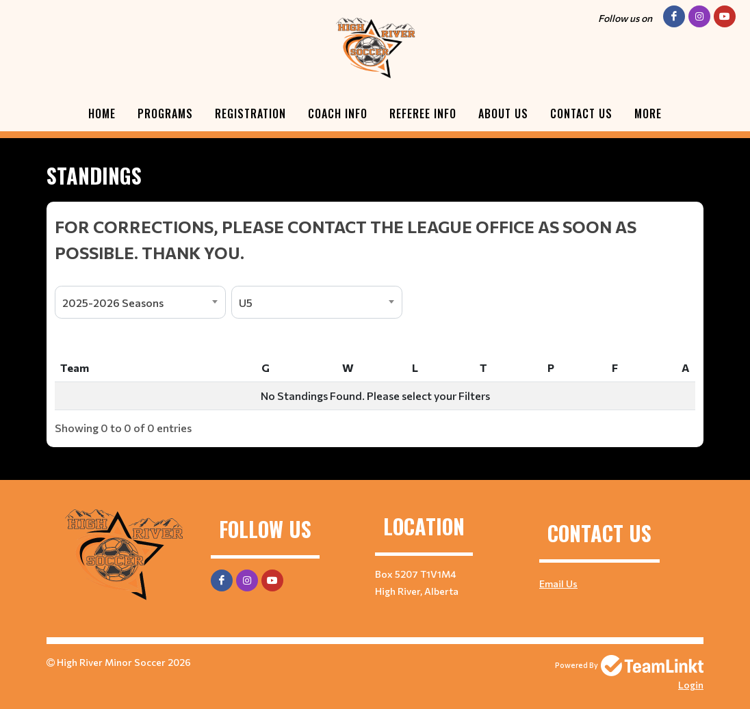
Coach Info (337, 113)
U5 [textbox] (246, 302)
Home (102, 113)
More (648, 113)
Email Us (558, 583)
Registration (250, 113)
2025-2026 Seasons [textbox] (113, 302)
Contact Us (581, 113)
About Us (503, 113)
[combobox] (140, 302)
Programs (165, 113)
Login (690, 685)
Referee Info (422, 113)
